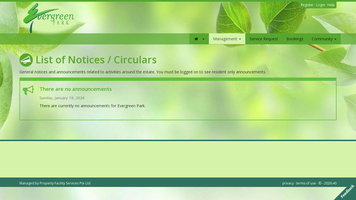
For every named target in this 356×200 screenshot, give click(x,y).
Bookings (294, 38)
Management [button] (227, 38)
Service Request (263, 38)
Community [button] (324, 38)
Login (320, 4)
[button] (199, 38)
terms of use (306, 183)
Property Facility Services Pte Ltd (65, 183)
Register (307, 4)
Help (331, 4)
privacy (288, 183)
